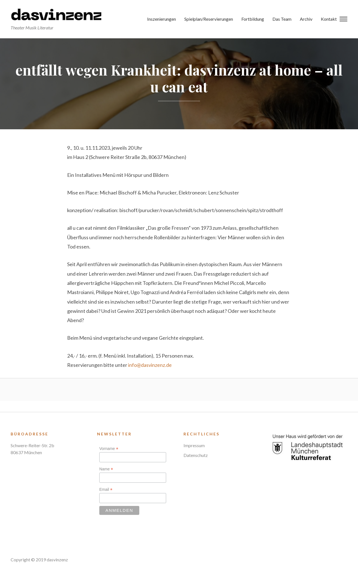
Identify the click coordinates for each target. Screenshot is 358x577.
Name (106, 469)
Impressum (194, 445)
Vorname (108, 448)
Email (105, 489)
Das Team (281, 19)
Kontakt (329, 19)
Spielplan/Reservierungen (208, 19)
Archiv (306, 19)
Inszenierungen (161, 19)
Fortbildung (252, 19)
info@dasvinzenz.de (150, 365)
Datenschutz (195, 455)
